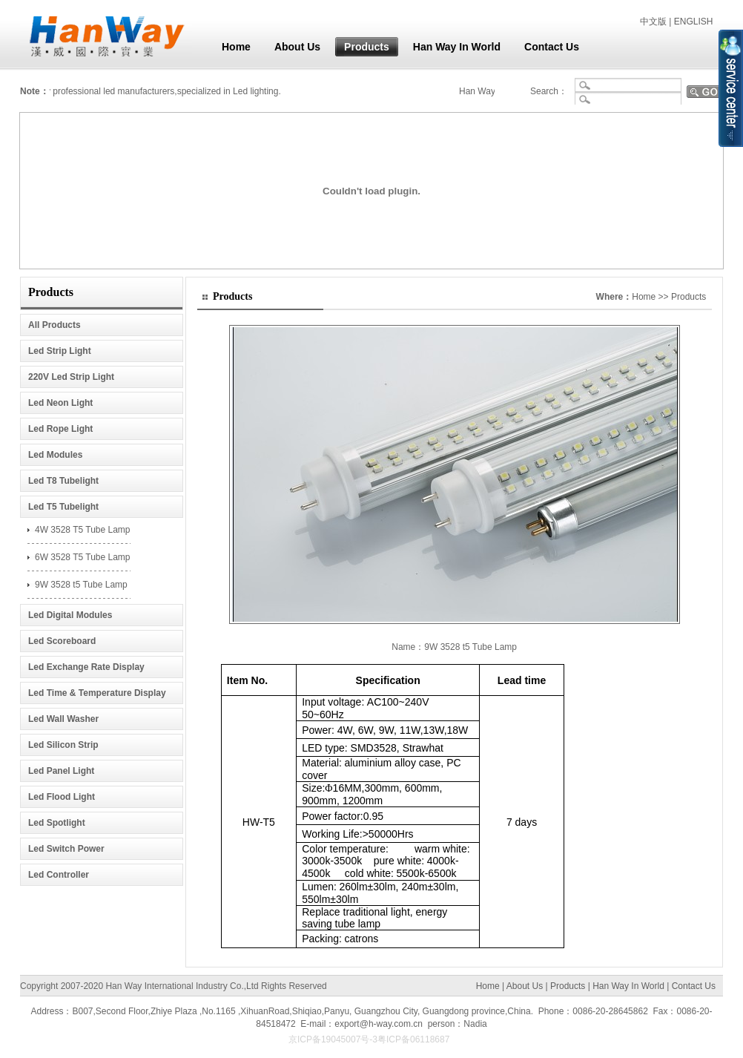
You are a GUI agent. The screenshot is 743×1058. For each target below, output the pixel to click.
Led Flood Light (61, 797)
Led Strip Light (59, 351)
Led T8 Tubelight (63, 481)
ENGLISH (693, 21)
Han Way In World (452, 46)
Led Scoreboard (62, 641)
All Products (54, 325)
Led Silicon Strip (63, 745)
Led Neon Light (60, 403)
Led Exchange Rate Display (86, 667)
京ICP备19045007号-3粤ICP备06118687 (371, 1039)
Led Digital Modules (70, 615)
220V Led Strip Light (71, 377)
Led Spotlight (56, 823)
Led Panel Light (61, 771)
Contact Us (547, 46)
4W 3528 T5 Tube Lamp (83, 530)
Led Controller (58, 875)
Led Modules (55, 455)
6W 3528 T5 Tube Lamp (83, 557)
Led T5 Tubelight (63, 507)
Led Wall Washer (63, 719)
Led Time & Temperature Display (97, 693)
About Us (292, 46)
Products (362, 46)
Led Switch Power (66, 849)
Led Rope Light (60, 429)
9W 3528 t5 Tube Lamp (81, 584)
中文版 (653, 21)
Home (232, 46)
